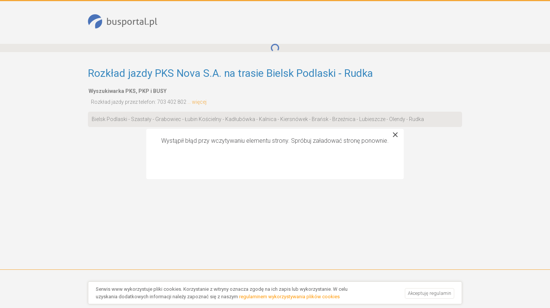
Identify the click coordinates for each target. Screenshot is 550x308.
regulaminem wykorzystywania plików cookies (289, 296)
